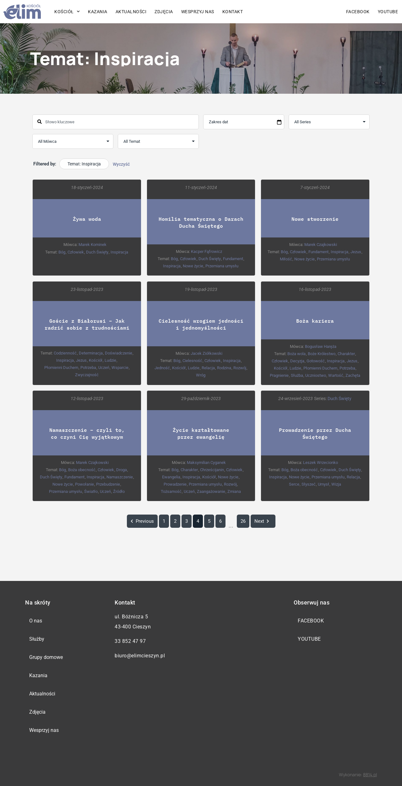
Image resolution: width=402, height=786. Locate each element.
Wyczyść (121, 164)
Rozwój (239, 367)
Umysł (323, 484)
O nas (35, 621)
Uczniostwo (315, 375)
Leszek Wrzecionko (320, 462)
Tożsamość (171, 491)
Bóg (61, 252)
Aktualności (131, 11)
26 (243, 521)
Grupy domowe (46, 657)
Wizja (336, 484)
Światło (91, 491)
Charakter (346, 353)
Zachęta (352, 375)
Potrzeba (88, 367)
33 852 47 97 (130, 641)
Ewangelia (171, 476)
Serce (294, 484)
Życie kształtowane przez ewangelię (201, 433)
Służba (297, 375)
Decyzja (297, 360)
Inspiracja (119, 252)
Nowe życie (193, 266)
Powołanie (84, 484)
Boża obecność (81, 469)
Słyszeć (309, 484)
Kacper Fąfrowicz (206, 251)
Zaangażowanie (211, 491)
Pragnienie (279, 375)
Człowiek (76, 252)
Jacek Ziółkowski (206, 353)
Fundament (233, 258)
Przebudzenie (108, 484)
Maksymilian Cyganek (206, 462)
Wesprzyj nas (197, 11)
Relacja (208, 367)
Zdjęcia (164, 11)
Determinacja (91, 352)
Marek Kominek (92, 244)
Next (263, 521)
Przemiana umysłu (221, 266)
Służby (36, 639)
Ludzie (110, 360)
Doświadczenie (118, 352)
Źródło (119, 491)
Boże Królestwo (321, 353)
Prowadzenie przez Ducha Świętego (315, 433)
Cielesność (192, 360)
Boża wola (296, 353)
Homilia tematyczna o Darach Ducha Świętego (201, 222)
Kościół (67, 11)
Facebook (358, 11)
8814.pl (370, 775)
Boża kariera (315, 320)
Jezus (355, 251)
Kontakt (232, 11)
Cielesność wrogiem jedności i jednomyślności (201, 324)
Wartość (335, 375)
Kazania (97, 11)
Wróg (200, 374)
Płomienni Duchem (61, 367)
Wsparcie (119, 367)
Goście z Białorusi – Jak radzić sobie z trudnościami (87, 324)
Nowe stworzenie (315, 219)
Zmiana (234, 491)
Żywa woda (87, 219)
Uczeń (103, 367)
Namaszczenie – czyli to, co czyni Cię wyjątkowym (87, 433)
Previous (142, 521)
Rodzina (224, 367)
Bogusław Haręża (320, 346)
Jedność (162, 367)
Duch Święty (97, 252)
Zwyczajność (87, 374)
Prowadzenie (175, 484)
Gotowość (316, 360)
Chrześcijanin (212, 469)
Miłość (286, 259)
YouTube (388, 11)
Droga (121, 469)
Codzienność (65, 352)
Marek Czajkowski (320, 244)
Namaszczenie (119, 476)
